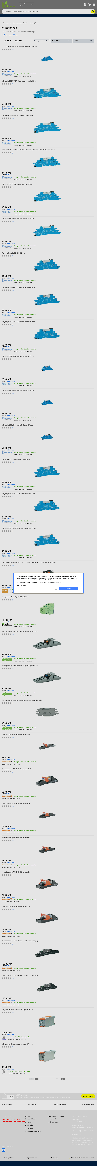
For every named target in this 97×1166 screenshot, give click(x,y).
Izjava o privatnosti (21, 585)
